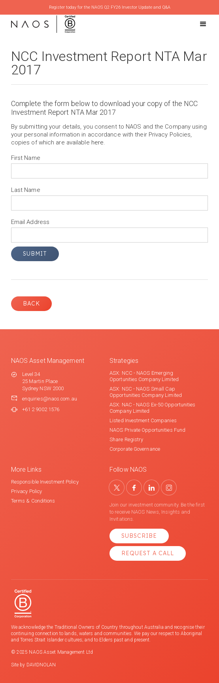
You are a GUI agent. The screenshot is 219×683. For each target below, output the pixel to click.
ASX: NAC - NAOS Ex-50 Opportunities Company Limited (153, 408)
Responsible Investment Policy (45, 482)
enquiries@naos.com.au (49, 399)
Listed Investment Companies (143, 420)
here (97, 142)
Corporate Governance (135, 449)
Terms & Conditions (33, 501)
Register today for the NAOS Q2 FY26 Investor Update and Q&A (109, 7)
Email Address (30, 222)
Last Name (25, 190)
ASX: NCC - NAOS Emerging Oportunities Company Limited (144, 376)
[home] (43, 24)
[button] (196, 24)
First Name (25, 157)
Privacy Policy (26, 491)
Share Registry (126, 439)
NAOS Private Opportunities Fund (147, 430)
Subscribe (139, 535)
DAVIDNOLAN (41, 665)
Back (31, 303)
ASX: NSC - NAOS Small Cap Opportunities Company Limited (146, 392)
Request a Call (147, 553)
